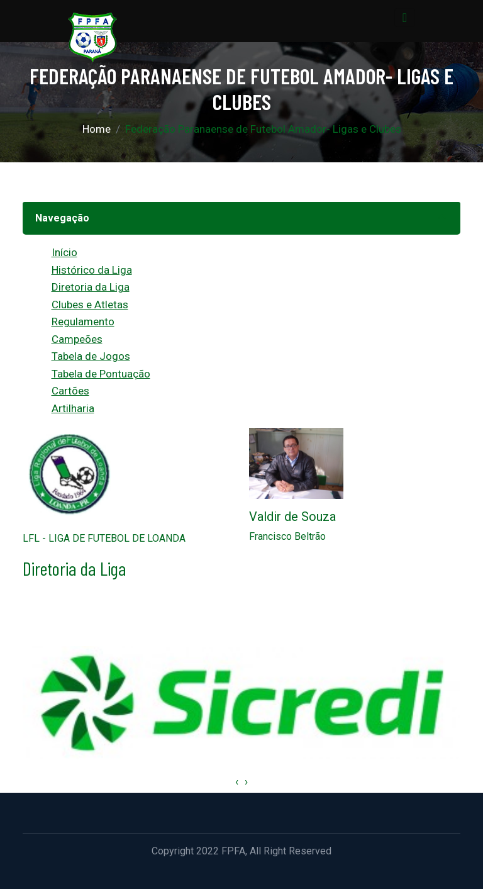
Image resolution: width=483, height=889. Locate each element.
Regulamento (83, 321)
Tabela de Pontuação (101, 373)
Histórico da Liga (92, 270)
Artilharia (73, 408)
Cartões (70, 390)
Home (96, 129)
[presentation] (236, 782)
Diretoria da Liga (91, 287)
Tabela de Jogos (91, 356)
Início (64, 252)
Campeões (77, 339)
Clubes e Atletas (90, 304)
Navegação (62, 218)
